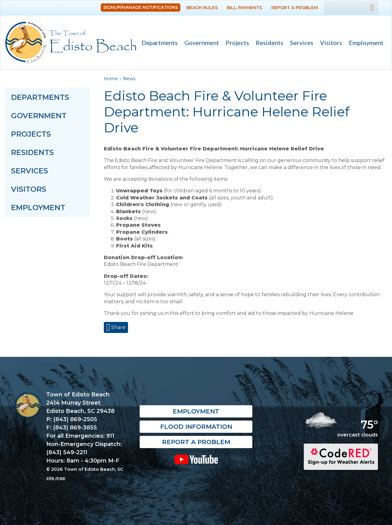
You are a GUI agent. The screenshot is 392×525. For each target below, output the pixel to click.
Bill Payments (244, 7)
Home (111, 78)
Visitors (329, 43)
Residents (267, 43)
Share (118, 327)
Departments (158, 43)
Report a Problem (294, 7)
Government (200, 43)
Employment (366, 42)
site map (55, 477)
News (129, 78)
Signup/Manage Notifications (140, 7)
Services (300, 43)
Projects (237, 42)
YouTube (196, 459)
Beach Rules (202, 7)
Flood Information (196, 427)
